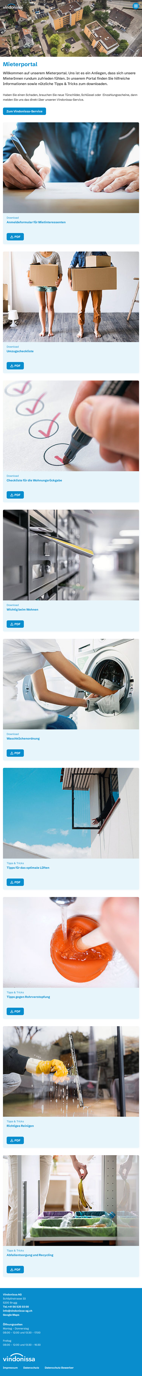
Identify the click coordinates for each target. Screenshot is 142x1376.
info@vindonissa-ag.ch (17, 1310)
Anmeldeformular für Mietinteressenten (36, 222)
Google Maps (11, 1314)
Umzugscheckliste (20, 351)
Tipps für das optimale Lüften (28, 867)
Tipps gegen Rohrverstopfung (28, 997)
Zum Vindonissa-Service (24, 111)
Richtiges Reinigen (20, 1126)
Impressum (10, 1367)
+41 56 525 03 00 (18, 1306)
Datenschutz (31, 1367)
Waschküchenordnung (23, 738)
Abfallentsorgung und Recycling (30, 1255)
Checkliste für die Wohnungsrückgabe (34, 480)
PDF (17, 237)
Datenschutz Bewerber (59, 1367)
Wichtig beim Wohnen (22, 609)
